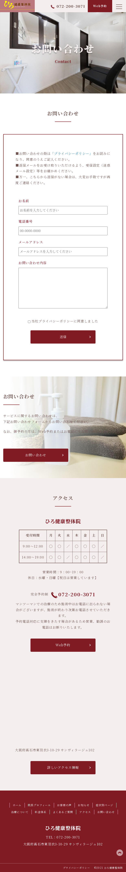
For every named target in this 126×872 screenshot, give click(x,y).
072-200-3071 (68, 6)
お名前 (23, 200)
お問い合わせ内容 (32, 262)
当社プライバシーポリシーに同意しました (65, 321)
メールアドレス (30, 242)
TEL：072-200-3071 (63, 837)
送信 (63, 336)
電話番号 (25, 221)
